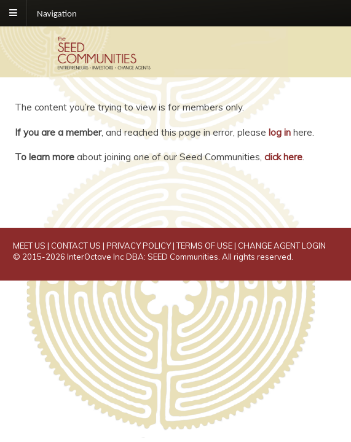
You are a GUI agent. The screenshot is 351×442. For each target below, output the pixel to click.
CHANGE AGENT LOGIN (282, 245)
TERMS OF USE (204, 245)
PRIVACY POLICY (138, 245)
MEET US (29, 245)
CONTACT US (76, 245)
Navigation (57, 12)
